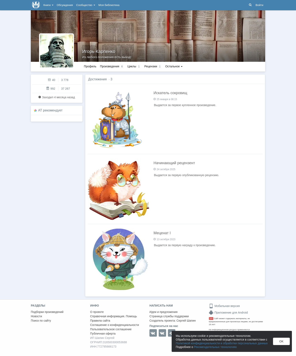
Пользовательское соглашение (111, 329)
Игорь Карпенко (98, 51)
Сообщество (85, 5)
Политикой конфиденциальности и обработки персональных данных (222, 343)
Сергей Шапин (186, 320)
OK (281, 341)
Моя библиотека (108, 5)
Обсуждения (65, 5)
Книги (48, 5)
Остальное (174, 66)
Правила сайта (100, 320)
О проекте (97, 312)
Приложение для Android (228, 312)
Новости (36, 316)
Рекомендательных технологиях (215, 347)
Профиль (90, 66)
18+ (211, 318)
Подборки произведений (47, 312)
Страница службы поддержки (169, 316)
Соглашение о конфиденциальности (114, 325)
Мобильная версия (224, 306)
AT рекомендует (50, 110)
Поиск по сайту (41, 320)
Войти (259, 5)
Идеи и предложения (163, 312)
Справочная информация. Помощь (113, 316)
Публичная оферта (103, 333)
